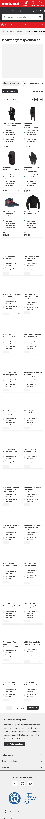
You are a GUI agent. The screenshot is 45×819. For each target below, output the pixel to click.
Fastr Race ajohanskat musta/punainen (12, 124)
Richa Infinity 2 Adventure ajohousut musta (11, 606)
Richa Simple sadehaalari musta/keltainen (9, 413)
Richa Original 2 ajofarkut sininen (31, 412)
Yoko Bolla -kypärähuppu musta (11, 168)
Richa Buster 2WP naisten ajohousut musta (10, 375)
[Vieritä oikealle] (41, 83)
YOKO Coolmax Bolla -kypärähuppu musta (32, 643)
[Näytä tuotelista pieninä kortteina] (36, 99)
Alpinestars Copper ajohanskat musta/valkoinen (32, 169)
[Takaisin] (9, 708)
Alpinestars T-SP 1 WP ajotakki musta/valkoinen (33, 375)
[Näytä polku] (3, 31)
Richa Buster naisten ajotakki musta (32, 213)
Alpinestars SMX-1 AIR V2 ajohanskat (12, 526)
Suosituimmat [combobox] (9, 99)
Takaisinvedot (14, 811)
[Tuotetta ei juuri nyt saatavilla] (19, 189)
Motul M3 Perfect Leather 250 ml (31, 564)
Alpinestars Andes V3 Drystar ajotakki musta (32, 489)
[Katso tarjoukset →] (33, 25)
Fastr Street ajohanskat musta (31, 683)
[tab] (25, 11)
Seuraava (33, 708)
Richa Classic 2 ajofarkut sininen (10, 450)
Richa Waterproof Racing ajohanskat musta (31, 296)
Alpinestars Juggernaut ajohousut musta (31, 125)
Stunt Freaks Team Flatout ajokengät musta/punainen (10, 214)
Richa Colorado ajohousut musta (10, 683)
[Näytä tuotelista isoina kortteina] (31, 99)
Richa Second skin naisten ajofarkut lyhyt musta (31, 258)
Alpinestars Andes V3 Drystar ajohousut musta (32, 527)
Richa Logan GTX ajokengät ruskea (10, 564)
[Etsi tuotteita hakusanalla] (40, 17)
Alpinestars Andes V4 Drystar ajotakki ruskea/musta (11, 489)
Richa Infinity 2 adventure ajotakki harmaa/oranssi (31, 606)
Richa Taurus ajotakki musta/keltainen (32, 336)
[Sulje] (43, 25)
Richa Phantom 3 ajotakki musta (30, 450)
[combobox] (19, 17)
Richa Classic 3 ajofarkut (9, 257)
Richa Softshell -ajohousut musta (10, 336)
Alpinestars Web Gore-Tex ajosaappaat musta (11, 644)
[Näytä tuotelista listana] (41, 99)
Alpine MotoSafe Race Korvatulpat (12, 295)
